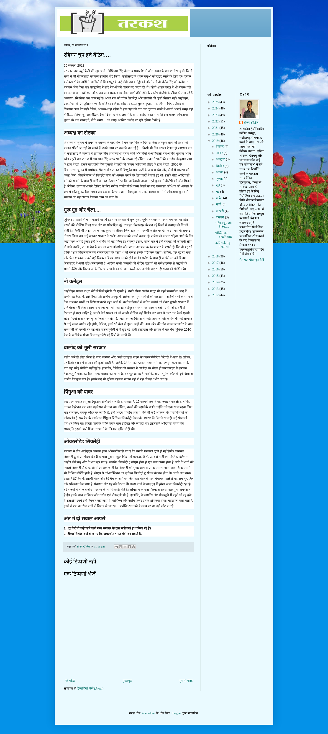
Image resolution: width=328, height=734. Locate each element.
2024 (216, 108)
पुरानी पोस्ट (186, 680)
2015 (216, 276)
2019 (216, 141)
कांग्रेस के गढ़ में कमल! (222, 245)
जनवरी (220, 217)
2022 (216, 121)
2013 (216, 288)
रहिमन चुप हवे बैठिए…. (223, 224)
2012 (216, 295)
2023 (216, 115)
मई (218, 191)
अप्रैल (219, 198)
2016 (216, 269)
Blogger (176, 713)
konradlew (148, 713)
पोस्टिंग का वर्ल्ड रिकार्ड (223, 235)
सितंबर (220, 166)
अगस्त (220, 172)
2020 (216, 134)
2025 (216, 102)
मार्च (219, 204)
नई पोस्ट (70, 680)
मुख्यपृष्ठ (127, 680)
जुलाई (220, 178)
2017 (216, 263)
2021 (216, 128)
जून (218, 185)
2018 (216, 256)
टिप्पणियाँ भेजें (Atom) (90, 688)
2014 (216, 282)
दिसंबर (220, 146)
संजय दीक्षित (251, 122)
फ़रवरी (220, 211)
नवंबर (220, 153)
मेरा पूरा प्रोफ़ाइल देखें (251, 260)
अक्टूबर (221, 159)
